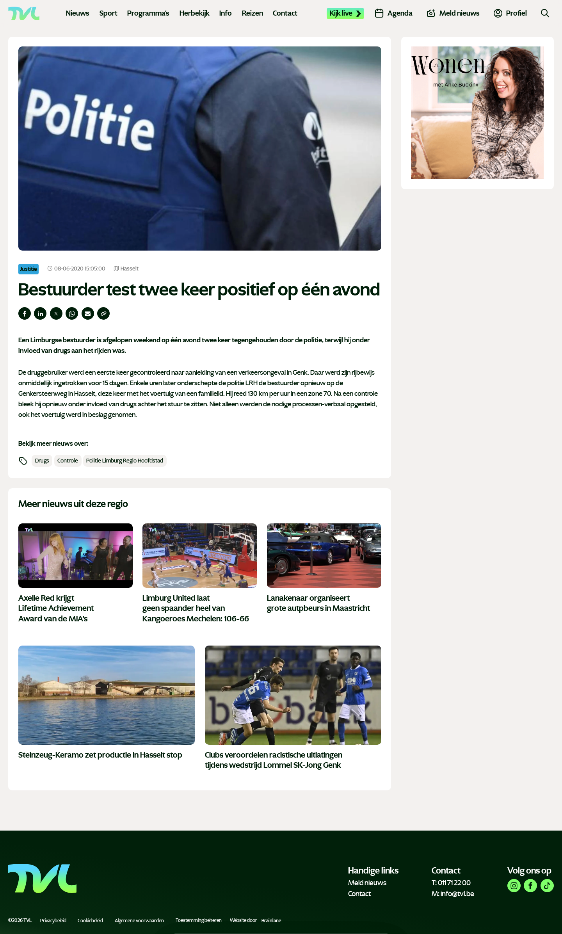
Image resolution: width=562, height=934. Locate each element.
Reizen (252, 13)
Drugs (42, 460)
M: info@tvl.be (453, 893)
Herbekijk (195, 13)
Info (225, 13)
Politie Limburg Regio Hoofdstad (124, 460)
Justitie (28, 268)
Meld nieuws (367, 883)
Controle (67, 460)
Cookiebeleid (90, 920)
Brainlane (271, 920)
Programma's (148, 13)
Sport (108, 13)
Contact (285, 13)
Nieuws (77, 13)
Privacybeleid (53, 920)
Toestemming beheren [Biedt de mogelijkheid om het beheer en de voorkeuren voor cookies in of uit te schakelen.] (199, 920)
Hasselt (126, 269)
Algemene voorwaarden (139, 920)
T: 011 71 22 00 (451, 883)
